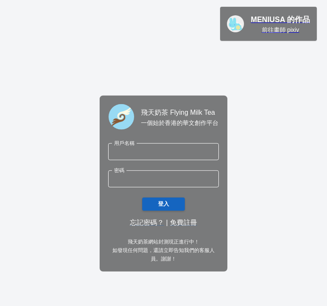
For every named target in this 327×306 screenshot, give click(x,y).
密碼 (119, 170)
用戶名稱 (124, 143)
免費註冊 (183, 222)
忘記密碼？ (147, 222)
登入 (163, 204)
